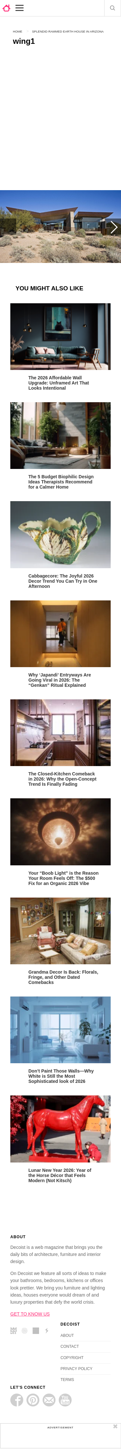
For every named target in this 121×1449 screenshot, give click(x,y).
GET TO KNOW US (30, 1314)
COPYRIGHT (72, 1358)
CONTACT (70, 1346)
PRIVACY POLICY (77, 1368)
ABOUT (67, 1335)
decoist (6, 8)
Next (113, 227)
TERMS (67, 1379)
